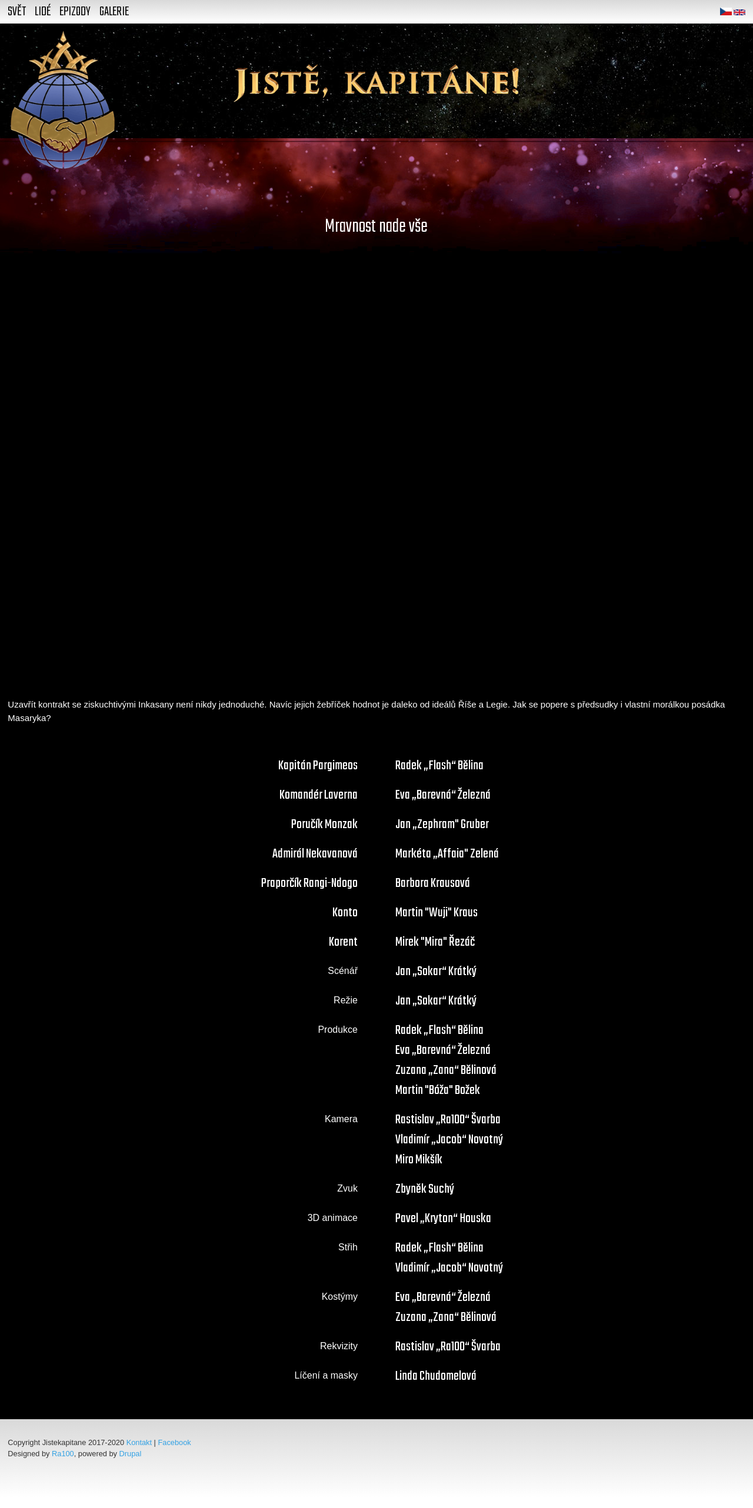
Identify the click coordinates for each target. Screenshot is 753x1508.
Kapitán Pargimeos (318, 766)
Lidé (43, 12)
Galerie (114, 12)
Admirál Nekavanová (315, 854)
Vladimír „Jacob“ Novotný (449, 1140)
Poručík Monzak (324, 825)
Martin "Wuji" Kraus (436, 913)
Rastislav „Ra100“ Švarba (448, 1120)
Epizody (75, 12)
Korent (343, 942)
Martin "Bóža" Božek (437, 1090)
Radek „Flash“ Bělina (439, 766)
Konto (345, 913)
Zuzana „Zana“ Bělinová (446, 1070)
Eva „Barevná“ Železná (443, 795)
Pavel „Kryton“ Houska (443, 1219)
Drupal (130, 1453)
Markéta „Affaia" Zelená (447, 854)
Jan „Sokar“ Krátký (436, 972)
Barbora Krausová (432, 883)
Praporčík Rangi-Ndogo (309, 883)
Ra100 (63, 1453)
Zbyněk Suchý (424, 1189)
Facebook (174, 1442)
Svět (17, 12)
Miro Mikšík (418, 1160)
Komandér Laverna (318, 795)
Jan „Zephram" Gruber (442, 825)
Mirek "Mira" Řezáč (435, 942)
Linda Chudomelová (436, 1376)
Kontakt (139, 1442)
